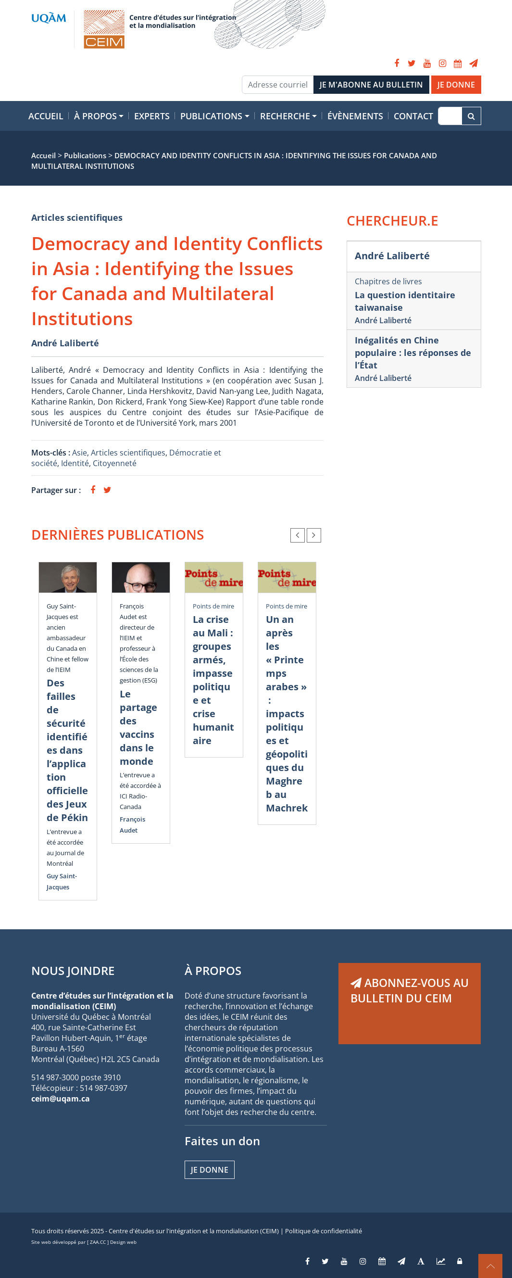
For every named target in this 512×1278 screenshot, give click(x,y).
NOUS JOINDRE (72, 970)
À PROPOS (213, 970)
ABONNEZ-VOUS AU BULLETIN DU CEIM (409, 990)
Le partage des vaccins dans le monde (138, 727)
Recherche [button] (285, 116)
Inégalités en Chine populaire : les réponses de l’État (413, 352)
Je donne (209, 1169)
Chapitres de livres (388, 281)
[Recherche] (450, 116)
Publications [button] (211, 116)
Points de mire (213, 606)
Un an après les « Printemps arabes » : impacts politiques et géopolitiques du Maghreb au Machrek (287, 713)
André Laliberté (65, 343)
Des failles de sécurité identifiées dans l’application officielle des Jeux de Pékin (67, 750)
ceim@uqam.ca (60, 1098)
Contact (413, 116)
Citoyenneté (115, 463)
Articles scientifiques (77, 217)
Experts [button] (152, 116)
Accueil (45, 116)
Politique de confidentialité (323, 1231)
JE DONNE (456, 84)
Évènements (355, 116)
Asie (79, 452)
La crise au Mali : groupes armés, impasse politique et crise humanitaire (213, 680)
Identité (75, 463)
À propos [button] (95, 116)
